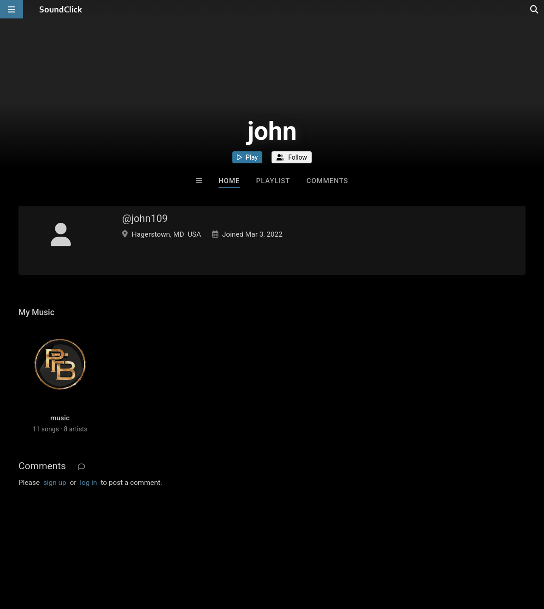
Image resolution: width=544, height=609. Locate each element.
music (60, 418)
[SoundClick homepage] (61, 9)
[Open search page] (535, 9)
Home (229, 181)
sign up (54, 482)
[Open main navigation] (11, 9)
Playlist (273, 181)
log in (88, 482)
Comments (328, 181)
